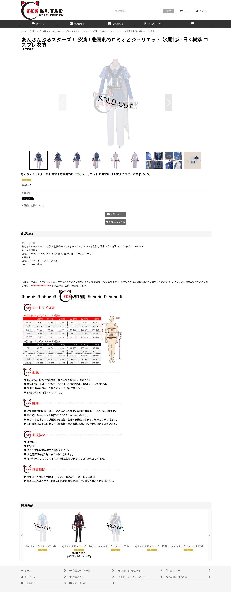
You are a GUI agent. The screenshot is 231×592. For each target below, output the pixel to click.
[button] (192, 24)
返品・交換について (33, 205)
